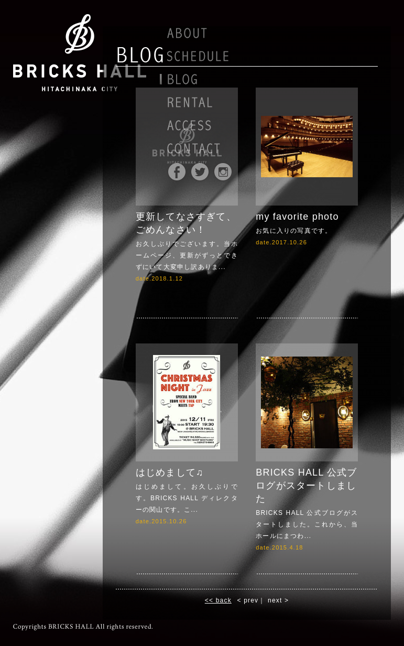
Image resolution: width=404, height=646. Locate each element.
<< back (218, 600)
